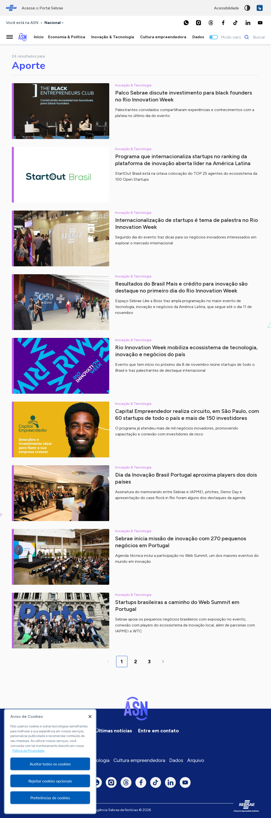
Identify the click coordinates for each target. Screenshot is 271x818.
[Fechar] (90, 716)
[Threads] (211, 23)
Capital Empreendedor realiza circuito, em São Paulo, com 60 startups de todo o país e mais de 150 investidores (187, 414)
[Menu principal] (9, 37)
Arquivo (195, 760)
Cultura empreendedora (139, 760)
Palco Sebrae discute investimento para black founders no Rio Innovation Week (183, 96)
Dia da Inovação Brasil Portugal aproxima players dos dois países (186, 478)
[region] (50, 761)
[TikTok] (235, 23)
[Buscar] (253, 37)
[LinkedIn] (248, 23)
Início (39, 37)
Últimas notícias (113, 731)
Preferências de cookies (50, 797)
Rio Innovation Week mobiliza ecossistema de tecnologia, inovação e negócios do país (186, 351)
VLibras (259, 7)
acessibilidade (226, 8)
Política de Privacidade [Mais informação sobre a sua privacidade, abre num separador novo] (28, 751)
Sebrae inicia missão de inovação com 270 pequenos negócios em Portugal (180, 542)
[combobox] (54, 22)
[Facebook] (223, 23)
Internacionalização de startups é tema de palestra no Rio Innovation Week (186, 223)
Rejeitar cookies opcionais (50, 781)
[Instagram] (198, 23)
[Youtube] (260, 23)
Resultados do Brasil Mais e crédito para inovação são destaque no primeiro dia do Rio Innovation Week (181, 287)
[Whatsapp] (186, 23)
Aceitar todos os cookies (50, 763)
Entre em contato (158, 731)
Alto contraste (247, 7)
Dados (176, 760)
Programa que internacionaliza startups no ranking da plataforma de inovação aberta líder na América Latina (183, 160)
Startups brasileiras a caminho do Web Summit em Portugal (177, 605)
